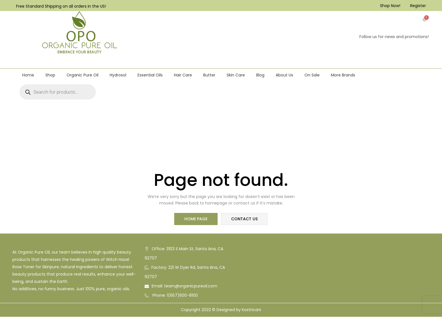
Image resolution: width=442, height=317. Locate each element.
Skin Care (236, 75)
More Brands (343, 75)
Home (28, 75)
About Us (284, 75)
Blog (260, 75)
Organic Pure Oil (82, 75)
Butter (209, 75)
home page (196, 219)
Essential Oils (150, 75)
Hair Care (183, 75)
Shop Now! (390, 5)
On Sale (312, 75)
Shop (50, 75)
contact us (244, 219)
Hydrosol (118, 75)
